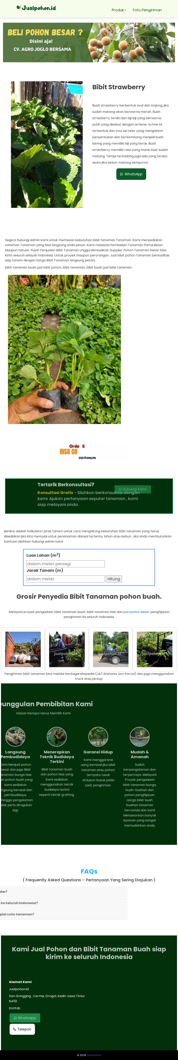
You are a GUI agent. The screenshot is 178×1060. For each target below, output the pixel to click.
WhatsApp (131, 174)
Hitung (113, 579)
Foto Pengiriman (147, 10)
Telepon (22, 1029)
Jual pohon (94, 1055)
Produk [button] (119, 10)
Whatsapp (25, 1018)
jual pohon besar (137, 612)
